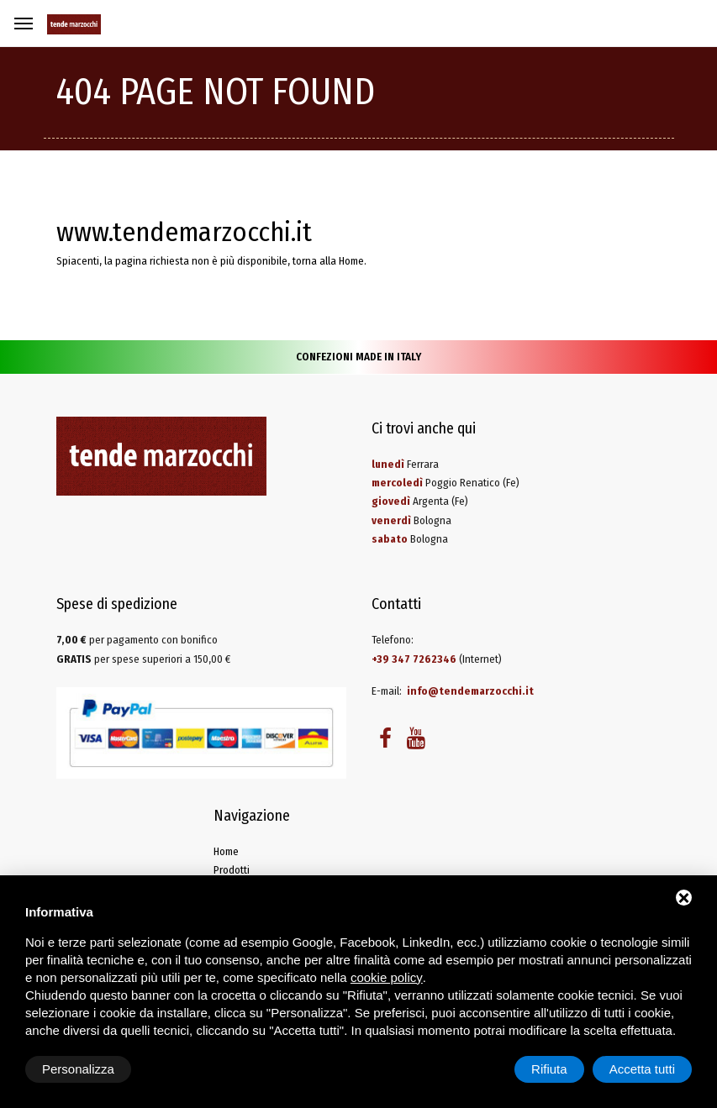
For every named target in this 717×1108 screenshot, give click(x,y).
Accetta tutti (642, 1069)
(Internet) (437, 659)
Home (351, 261)
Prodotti (232, 870)
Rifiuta (549, 1069)
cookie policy (387, 977)
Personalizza (78, 1069)
